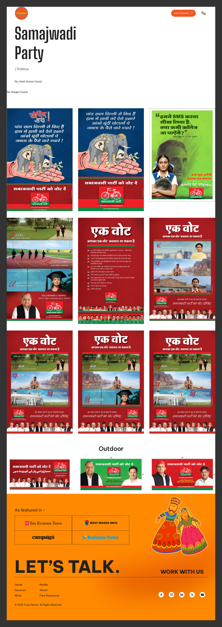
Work (18, 595)
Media (44, 584)
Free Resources (49, 595)
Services (20, 590)
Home (18, 584)
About (44, 590)
